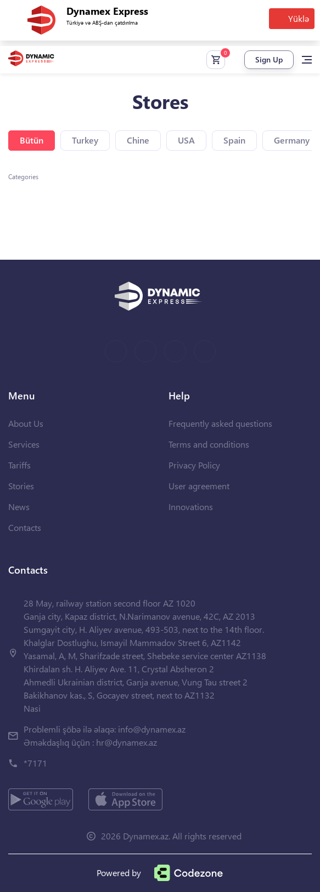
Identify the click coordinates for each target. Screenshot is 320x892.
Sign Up (269, 59)
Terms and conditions (209, 444)
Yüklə (298, 18)
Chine (138, 140)
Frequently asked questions (220, 423)
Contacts (24, 527)
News (19, 506)
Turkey (85, 140)
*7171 (35, 763)
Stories (21, 485)
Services (24, 444)
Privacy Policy (194, 465)
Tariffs (19, 465)
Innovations (191, 506)
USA (186, 140)
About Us (25, 423)
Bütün (31, 140)
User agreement (199, 485)
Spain (234, 140)
